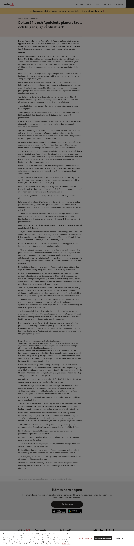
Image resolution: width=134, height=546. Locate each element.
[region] (67, 538)
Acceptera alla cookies (103, 538)
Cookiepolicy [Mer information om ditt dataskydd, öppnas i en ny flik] (66, 544)
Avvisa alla (119, 538)
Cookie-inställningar (86, 538)
